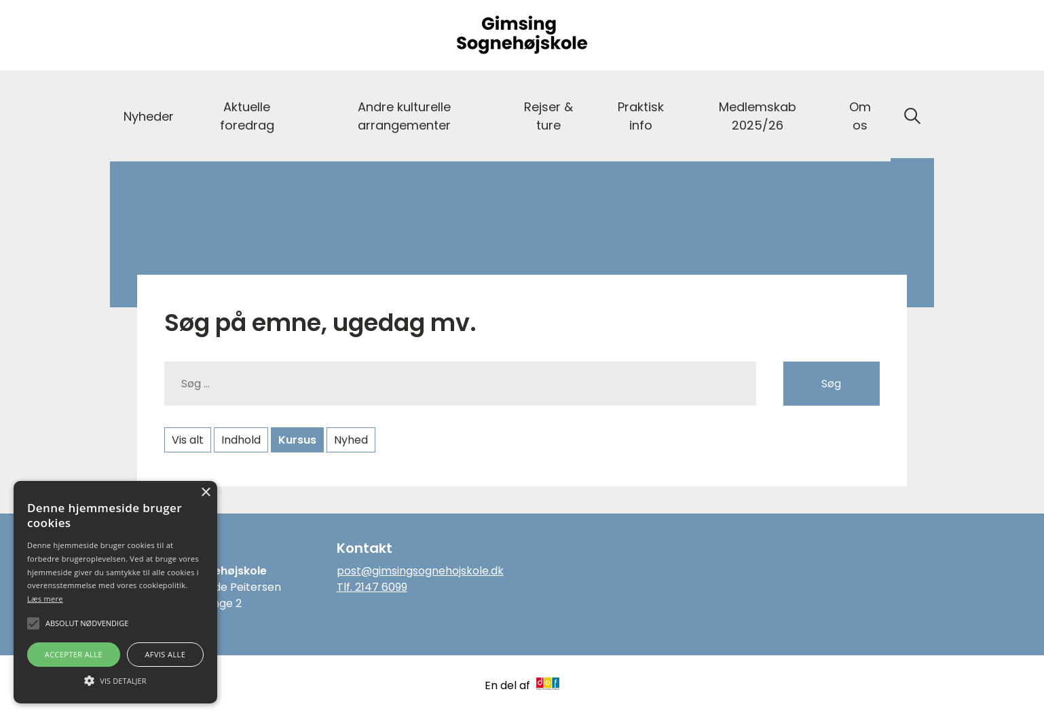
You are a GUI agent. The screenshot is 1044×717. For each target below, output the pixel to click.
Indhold (241, 440)
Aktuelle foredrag (247, 116)
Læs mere (45, 599)
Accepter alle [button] (73, 654)
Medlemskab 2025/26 (757, 116)
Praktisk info (641, 116)
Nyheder (149, 116)
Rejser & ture (548, 116)
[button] (115, 680)
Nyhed (351, 440)
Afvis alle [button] (165, 654)
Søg (831, 383)
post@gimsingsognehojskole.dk (420, 571)
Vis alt (188, 440)
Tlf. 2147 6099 (372, 587)
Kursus (297, 440)
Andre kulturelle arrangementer (404, 116)
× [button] (205, 493)
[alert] (115, 592)
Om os (860, 116)
